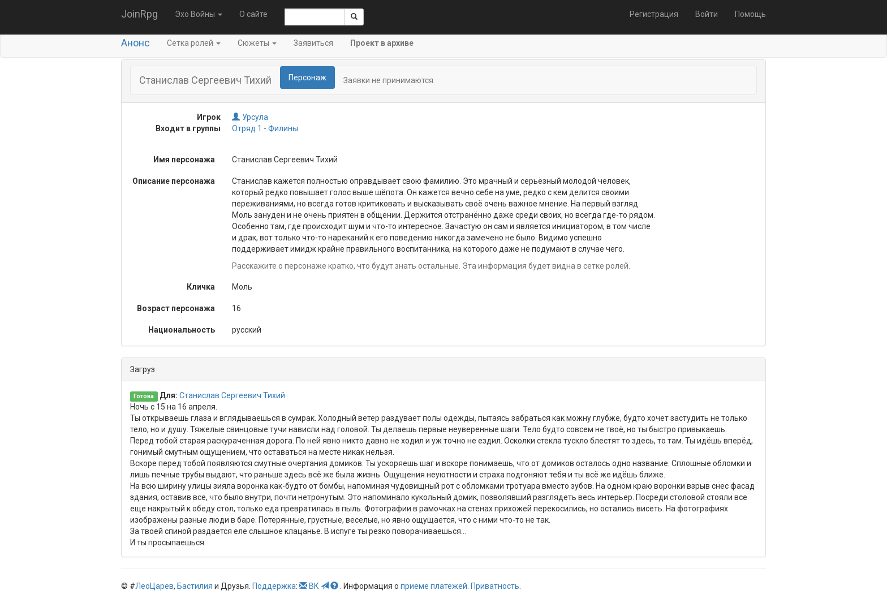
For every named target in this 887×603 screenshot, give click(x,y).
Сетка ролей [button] (194, 43)
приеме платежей (434, 586)
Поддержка (274, 586)
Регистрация (654, 14)
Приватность (495, 586)
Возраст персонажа (176, 308)
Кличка (201, 286)
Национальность (181, 329)
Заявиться (313, 43)
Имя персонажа (184, 159)
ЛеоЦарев (154, 586)
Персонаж (307, 77)
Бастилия (195, 586)
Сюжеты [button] (257, 43)
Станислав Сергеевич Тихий (232, 395)
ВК (314, 586)
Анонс (135, 43)
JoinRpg (139, 14)
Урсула (250, 117)
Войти (706, 14)
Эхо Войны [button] (198, 14)
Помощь (750, 14)
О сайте (253, 14)
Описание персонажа (173, 181)
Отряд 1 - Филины (265, 128)
